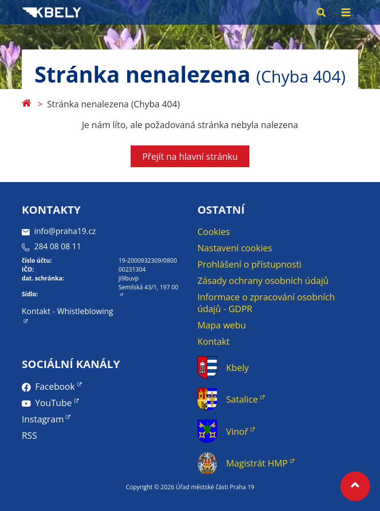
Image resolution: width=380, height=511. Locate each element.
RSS (29, 435)
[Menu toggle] (345, 12)
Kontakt (213, 341)
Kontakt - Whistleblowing (67, 311)
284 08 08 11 (51, 246)
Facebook (55, 386)
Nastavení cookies (234, 248)
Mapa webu (221, 325)
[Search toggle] (321, 12)
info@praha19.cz (59, 231)
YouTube (53, 403)
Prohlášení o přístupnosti (249, 264)
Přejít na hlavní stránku (190, 156)
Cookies (213, 231)
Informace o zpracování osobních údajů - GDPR (266, 303)
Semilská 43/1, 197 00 (149, 287)
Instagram (43, 419)
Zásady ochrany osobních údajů (263, 280)
